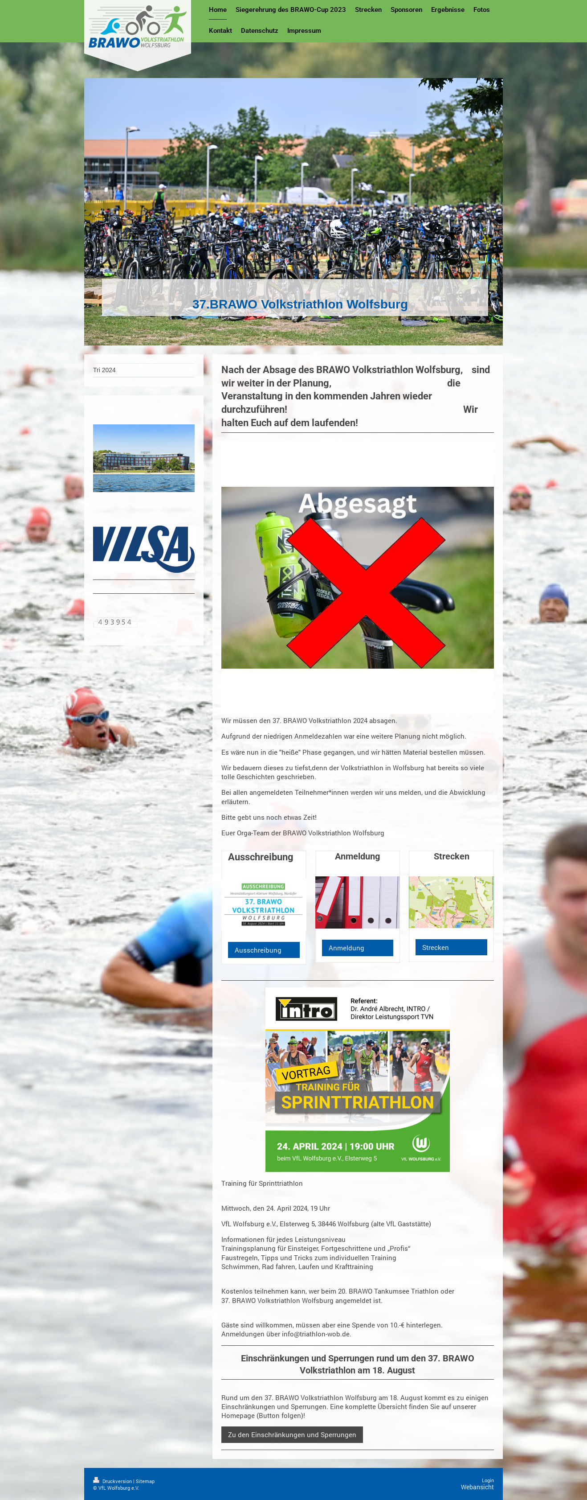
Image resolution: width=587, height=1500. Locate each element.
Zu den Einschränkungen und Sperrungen (292, 1434)
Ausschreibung (258, 949)
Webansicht (477, 1487)
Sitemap (145, 1481)
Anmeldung (346, 947)
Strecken (435, 947)
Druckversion (113, 1481)
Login (488, 1480)
